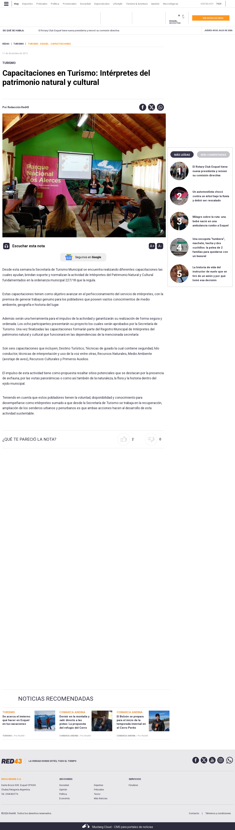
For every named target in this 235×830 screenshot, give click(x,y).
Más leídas (182, 154)
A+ (152, 246)
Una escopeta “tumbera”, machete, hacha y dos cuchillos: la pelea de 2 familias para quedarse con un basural (210, 247)
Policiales (99, 789)
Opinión (63, 789)
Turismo (9, 63)
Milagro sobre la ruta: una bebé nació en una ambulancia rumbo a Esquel (211, 221)
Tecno (97, 794)
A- (160, 246)
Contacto (194, 813)
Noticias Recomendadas (55, 698)
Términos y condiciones (218, 813)
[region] (200, 65)
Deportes (98, 785)
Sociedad (64, 785)
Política (63, 794)
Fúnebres (133, 785)
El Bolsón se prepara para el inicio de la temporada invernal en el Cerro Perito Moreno (131, 724)
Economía (64, 798)
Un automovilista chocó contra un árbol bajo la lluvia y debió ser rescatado (211, 196)
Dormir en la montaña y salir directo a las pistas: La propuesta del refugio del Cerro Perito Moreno (74, 724)
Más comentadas (213, 154)
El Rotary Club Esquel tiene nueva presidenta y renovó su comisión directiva (70, 30)
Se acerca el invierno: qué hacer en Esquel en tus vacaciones (16, 720)
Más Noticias (100, 798)
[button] (141, 107)
